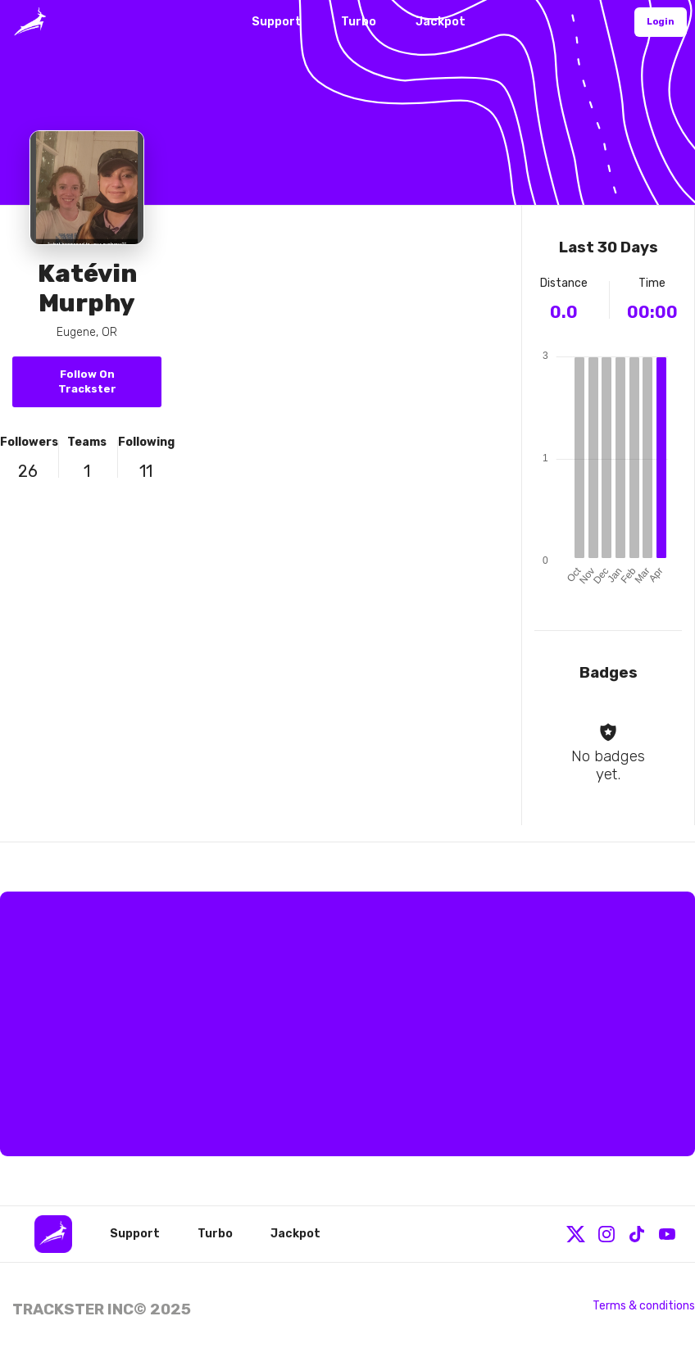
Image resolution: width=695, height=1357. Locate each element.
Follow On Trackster (87, 381)
